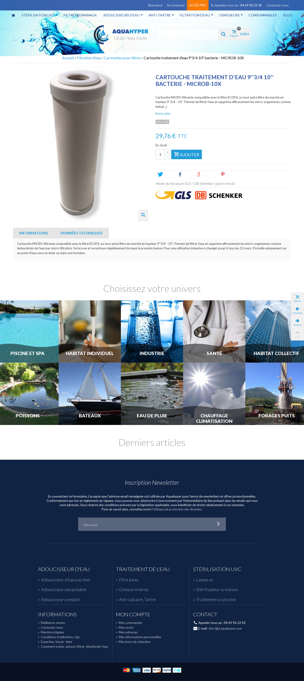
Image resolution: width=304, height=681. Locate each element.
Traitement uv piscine (216, 599)
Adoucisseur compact (60, 599)
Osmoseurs (231, 15)
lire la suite (163, 113)
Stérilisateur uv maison (217, 589)
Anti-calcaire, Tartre (137, 599)
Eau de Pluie (152, 415)
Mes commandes (129, 623)
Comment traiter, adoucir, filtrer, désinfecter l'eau (73, 646)
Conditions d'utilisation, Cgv (59, 637)
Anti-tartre (161, 15)
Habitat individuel (90, 353)
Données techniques (81, 233)
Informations (33, 233)
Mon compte (133, 614)
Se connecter (176, 5)
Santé (214, 353)
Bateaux (90, 415)
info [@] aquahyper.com (225, 628)
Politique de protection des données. (177, 509)
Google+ (207, 174)
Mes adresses (127, 632)
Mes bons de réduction (133, 642)
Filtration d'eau (196, 15)
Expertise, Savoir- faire (55, 642)
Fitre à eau (128, 579)
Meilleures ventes (51, 623)
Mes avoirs (125, 627)
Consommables (263, 15)
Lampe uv (204, 579)
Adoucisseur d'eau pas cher (65, 579)
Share (185, 174)
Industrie (152, 353)
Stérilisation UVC (40, 15)
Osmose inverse (133, 589)
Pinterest (231, 174)
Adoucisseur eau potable (63, 589)
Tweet (166, 174)
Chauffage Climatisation (214, 418)
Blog (287, 15)
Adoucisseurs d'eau (123, 15)
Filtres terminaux (80, 15)
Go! (218, 524)
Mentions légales (51, 632)
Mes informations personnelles (138, 637)
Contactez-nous (277, 5)
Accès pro (197, 5)
